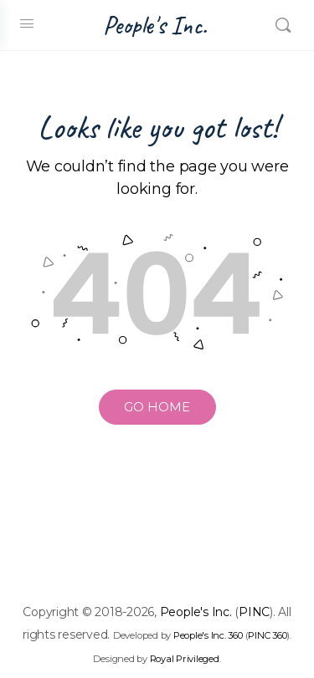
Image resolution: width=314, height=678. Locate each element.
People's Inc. (155, 25)
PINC (254, 611)
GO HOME (157, 407)
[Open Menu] (27, 23)
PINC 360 (267, 635)
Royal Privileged (184, 659)
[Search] (283, 25)
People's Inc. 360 (208, 635)
